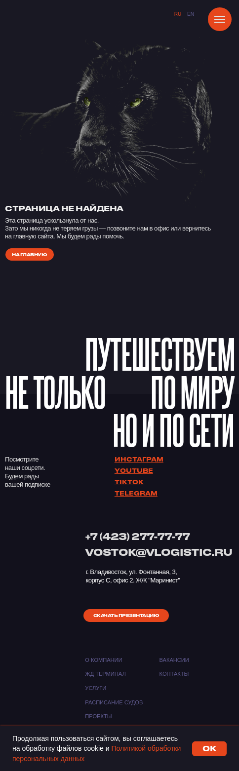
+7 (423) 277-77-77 (137, 536)
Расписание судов (114, 702)
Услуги (95, 688)
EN (190, 14)
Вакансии (174, 660)
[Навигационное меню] (219, 19)
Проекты (98, 716)
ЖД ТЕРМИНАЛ (105, 674)
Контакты (174, 674)
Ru (178, 14)
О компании (103, 660)
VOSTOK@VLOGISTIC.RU (158, 552)
